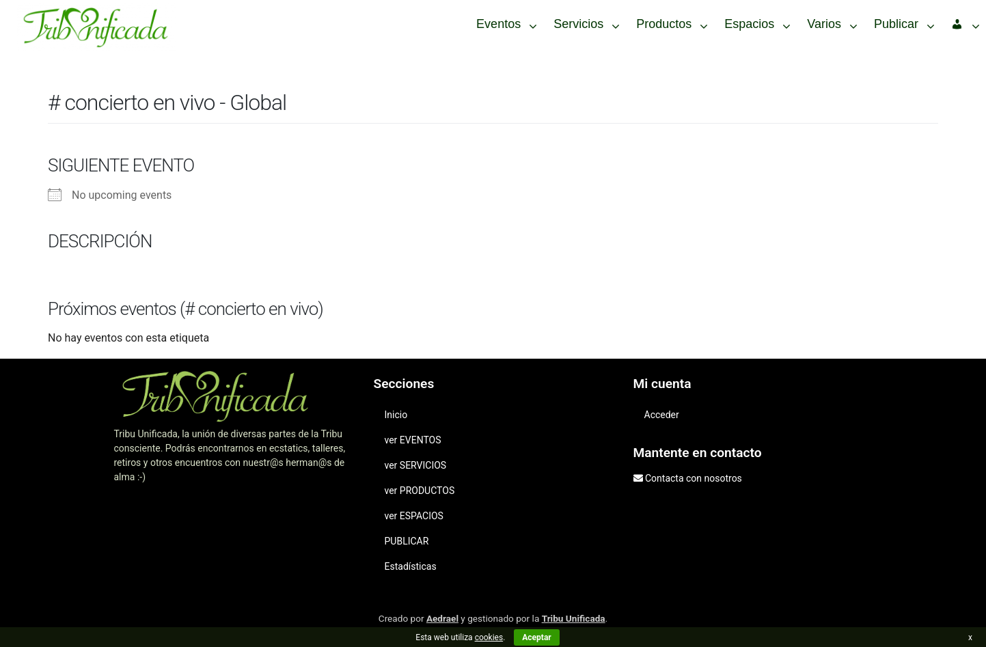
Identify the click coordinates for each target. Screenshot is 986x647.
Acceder (661, 414)
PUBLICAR (407, 541)
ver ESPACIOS (414, 515)
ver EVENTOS (413, 440)
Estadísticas (411, 566)
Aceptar (536, 637)
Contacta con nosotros (693, 478)
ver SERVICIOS (416, 465)
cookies (489, 637)
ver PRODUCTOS (420, 490)
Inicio (396, 414)
